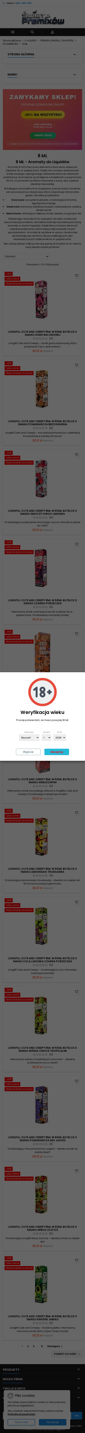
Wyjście (28, 752)
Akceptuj (56, 752)
